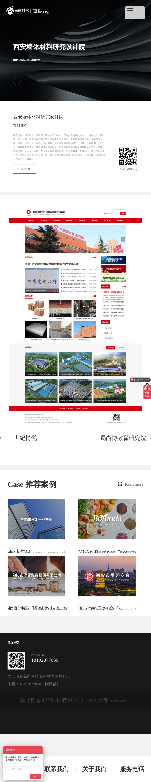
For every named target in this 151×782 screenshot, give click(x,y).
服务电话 (132, 769)
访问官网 (25, 169)
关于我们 (94, 769)
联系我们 (56, 769)
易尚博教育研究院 (123, 438)
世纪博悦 (25, 438)
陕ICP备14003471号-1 (120, 749)
